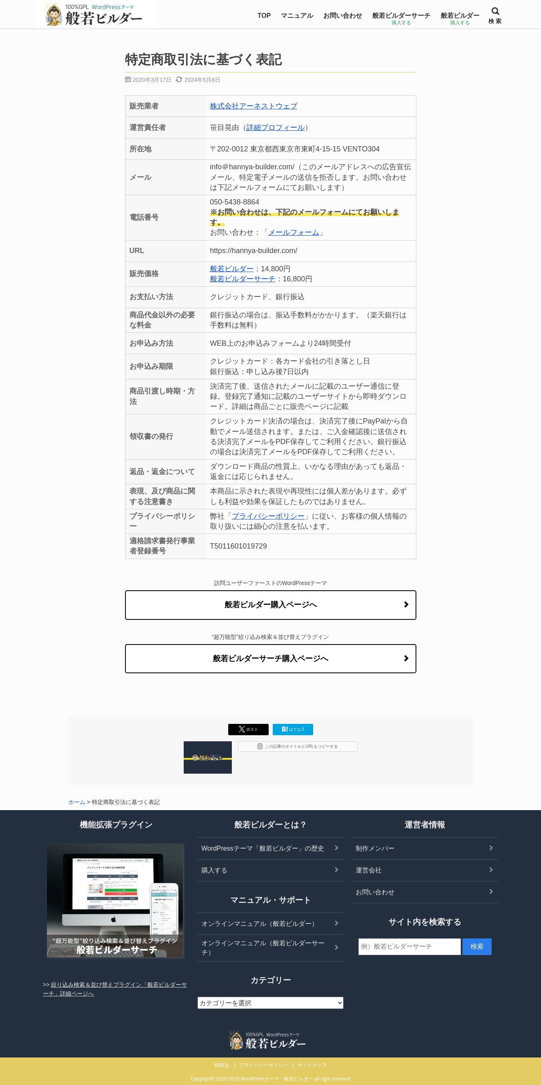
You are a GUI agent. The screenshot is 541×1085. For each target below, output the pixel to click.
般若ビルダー (232, 269)
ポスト (248, 729)
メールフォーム (293, 232)
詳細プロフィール (275, 127)
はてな (293, 729)
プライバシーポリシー (268, 516)
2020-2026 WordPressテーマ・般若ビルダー (264, 1079)
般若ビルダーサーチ (243, 279)
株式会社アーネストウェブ (253, 106)
